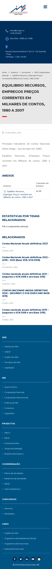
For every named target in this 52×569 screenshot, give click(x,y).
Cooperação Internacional (16, 397)
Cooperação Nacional (14, 392)
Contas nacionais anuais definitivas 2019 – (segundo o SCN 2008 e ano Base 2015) (25, 311)
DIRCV (7, 433)
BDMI (6, 438)
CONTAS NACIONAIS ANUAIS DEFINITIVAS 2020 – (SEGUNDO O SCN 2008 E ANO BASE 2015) (26, 293)
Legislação (9, 367)
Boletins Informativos (13, 454)
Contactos (9, 408)
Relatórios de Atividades (15, 478)
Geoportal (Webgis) (13, 448)
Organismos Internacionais (16, 544)
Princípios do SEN (12, 362)
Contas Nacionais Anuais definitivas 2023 (25, 243)
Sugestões (9, 413)
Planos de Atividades (13, 473)
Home (4, 72)
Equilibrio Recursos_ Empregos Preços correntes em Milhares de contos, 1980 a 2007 (18, 194)
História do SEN (11, 346)
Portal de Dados (11, 443)
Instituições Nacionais (14, 549)
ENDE (7, 484)
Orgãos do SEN (11, 357)
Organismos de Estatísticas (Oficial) (20, 538)
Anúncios (8, 508)
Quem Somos (10, 387)
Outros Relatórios (12, 489)
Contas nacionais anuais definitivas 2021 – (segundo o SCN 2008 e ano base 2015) (25, 275)
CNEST (7, 352)
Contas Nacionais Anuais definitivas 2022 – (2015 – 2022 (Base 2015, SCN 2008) (25, 258)
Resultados (9, 514)
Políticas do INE (11, 403)
